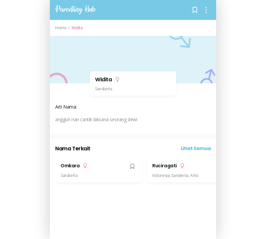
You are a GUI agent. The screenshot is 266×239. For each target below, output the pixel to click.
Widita (77, 28)
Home (60, 28)
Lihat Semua (196, 148)
